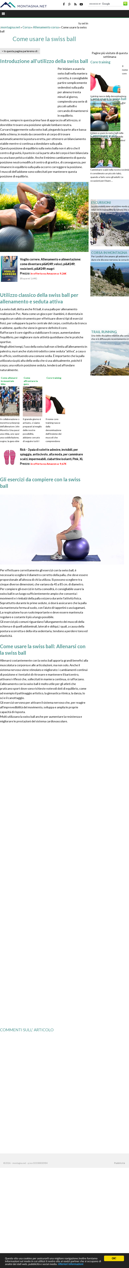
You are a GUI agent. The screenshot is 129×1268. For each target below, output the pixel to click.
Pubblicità (119, 1163)
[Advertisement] (39, 23)
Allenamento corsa (46, 27)
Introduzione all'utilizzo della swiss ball (44, 61)
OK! (114, 1258)
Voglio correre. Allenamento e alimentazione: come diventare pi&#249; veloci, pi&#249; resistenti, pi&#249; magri (50, 263)
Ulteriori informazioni (70, 1264)
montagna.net (10, 27)
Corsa (26, 27)
